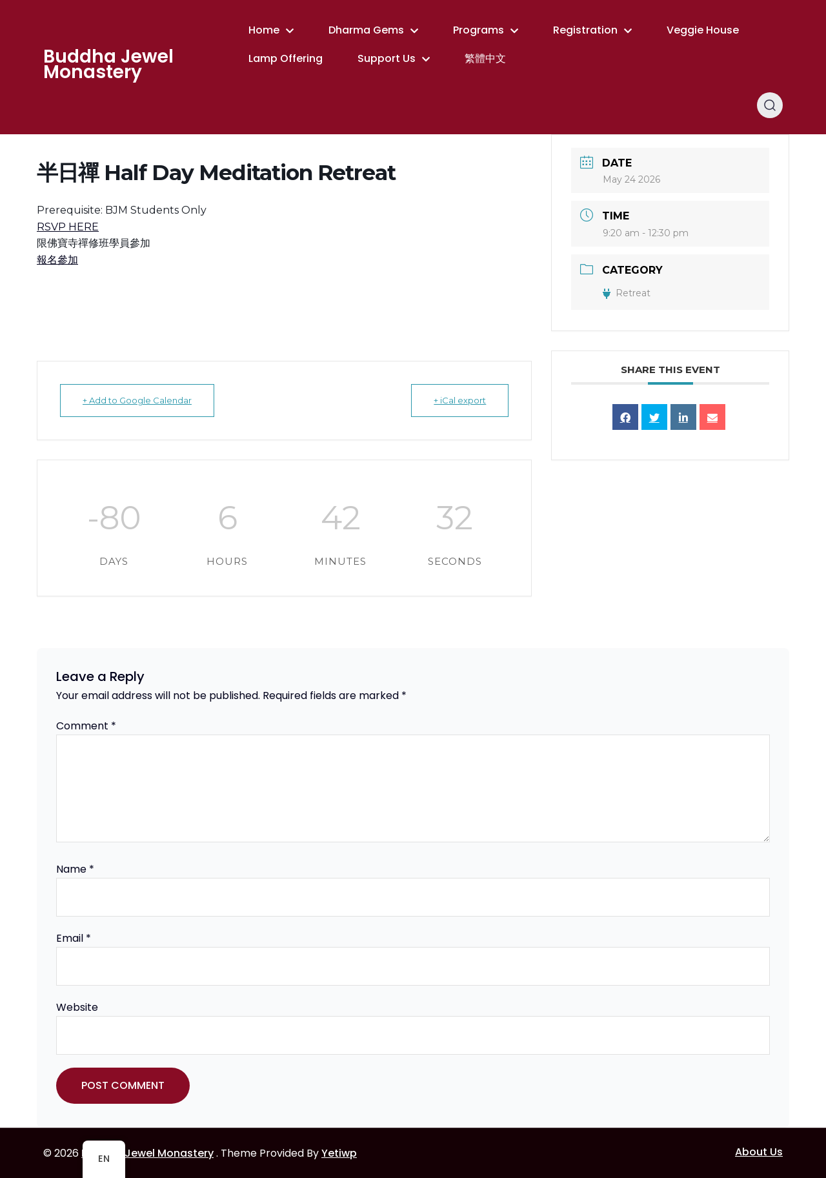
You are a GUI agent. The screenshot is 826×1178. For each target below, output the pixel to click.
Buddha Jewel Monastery (108, 64)
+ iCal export (460, 400)
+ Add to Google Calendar (137, 400)
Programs (478, 30)
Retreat (626, 293)
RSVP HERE (68, 227)
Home (263, 30)
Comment (86, 725)
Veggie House (703, 30)
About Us (759, 1151)
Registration (585, 30)
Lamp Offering (285, 58)
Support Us (387, 58)
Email (73, 938)
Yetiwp (339, 1153)
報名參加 (57, 260)
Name (75, 869)
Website (77, 1007)
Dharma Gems (366, 30)
